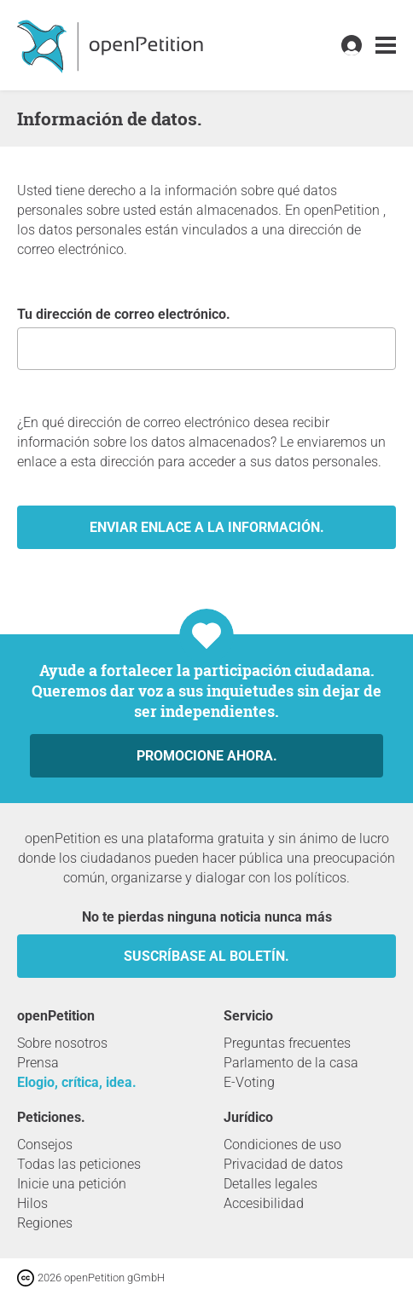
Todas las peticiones (79, 1164)
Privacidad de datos (283, 1164)
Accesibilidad (264, 1203)
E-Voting (249, 1082)
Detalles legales (270, 1184)
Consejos (45, 1144)
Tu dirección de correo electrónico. (206, 338)
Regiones (45, 1223)
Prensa (38, 1063)
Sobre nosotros (62, 1043)
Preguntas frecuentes (287, 1043)
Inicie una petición (71, 1184)
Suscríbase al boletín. (206, 956)
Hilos (32, 1203)
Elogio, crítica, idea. (77, 1082)
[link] (385, 45)
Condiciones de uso (282, 1144)
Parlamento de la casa (291, 1063)
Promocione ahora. (207, 756)
